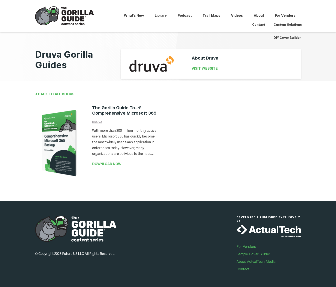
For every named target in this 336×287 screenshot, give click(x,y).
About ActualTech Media (256, 259)
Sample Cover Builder (253, 252)
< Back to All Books (55, 94)
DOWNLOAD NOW (106, 163)
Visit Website (205, 68)
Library (159, 15)
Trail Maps (210, 15)
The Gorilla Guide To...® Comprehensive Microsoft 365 (124, 110)
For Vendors (285, 15)
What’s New (132, 15)
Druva (97, 122)
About (258, 15)
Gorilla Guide (64, 15)
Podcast (183, 15)
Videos (236, 15)
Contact (243, 267)
